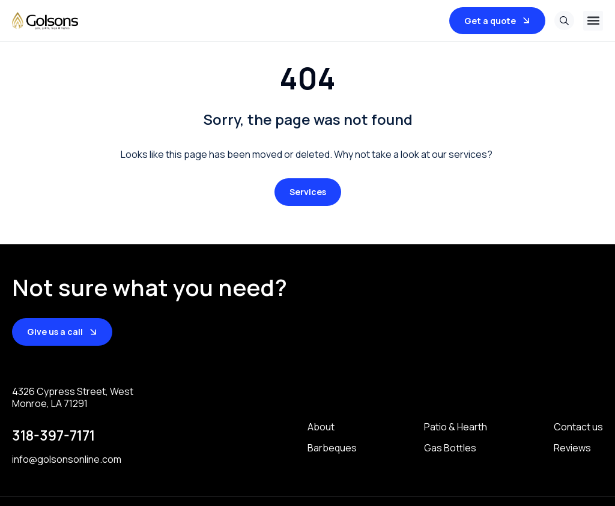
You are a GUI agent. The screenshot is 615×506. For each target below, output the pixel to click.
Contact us (578, 427)
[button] (593, 21)
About (321, 427)
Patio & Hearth (455, 427)
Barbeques (332, 447)
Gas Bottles (450, 447)
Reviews (572, 447)
